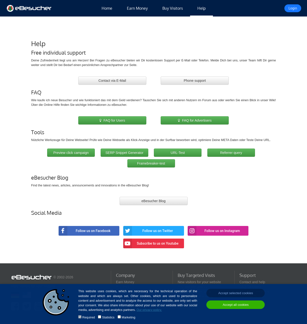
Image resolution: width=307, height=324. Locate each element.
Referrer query (231, 153)
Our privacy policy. (149, 310)
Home (107, 8)
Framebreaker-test (151, 163)
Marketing (128, 317)
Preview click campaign (71, 153)
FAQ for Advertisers (194, 120)
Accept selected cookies (235, 293)
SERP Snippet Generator (124, 153)
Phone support (195, 81)
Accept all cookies (236, 305)
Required (88, 317)
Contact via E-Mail (112, 81)
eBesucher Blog (153, 201)
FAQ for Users (112, 120)
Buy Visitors (172, 8)
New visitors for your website (199, 282)
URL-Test (178, 153)
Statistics (108, 317)
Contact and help (252, 282)
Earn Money (137, 8)
